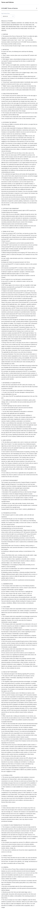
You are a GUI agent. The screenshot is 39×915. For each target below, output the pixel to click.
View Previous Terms (5, 13)
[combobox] (19, 8)
